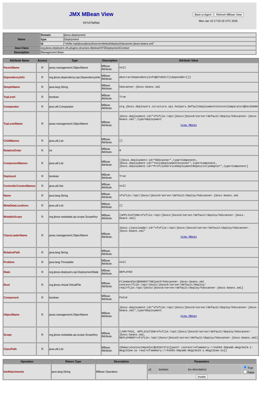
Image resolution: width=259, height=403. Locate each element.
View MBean (188, 129)
